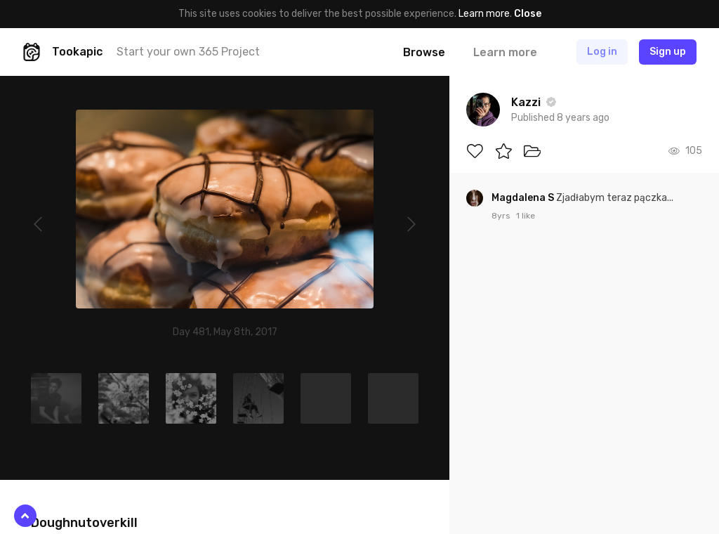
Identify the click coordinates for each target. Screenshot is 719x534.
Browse (424, 52)
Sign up (667, 52)
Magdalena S (524, 198)
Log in (602, 52)
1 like (525, 216)
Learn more (484, 14)
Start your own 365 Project (188, 51)
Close (527, 14)
